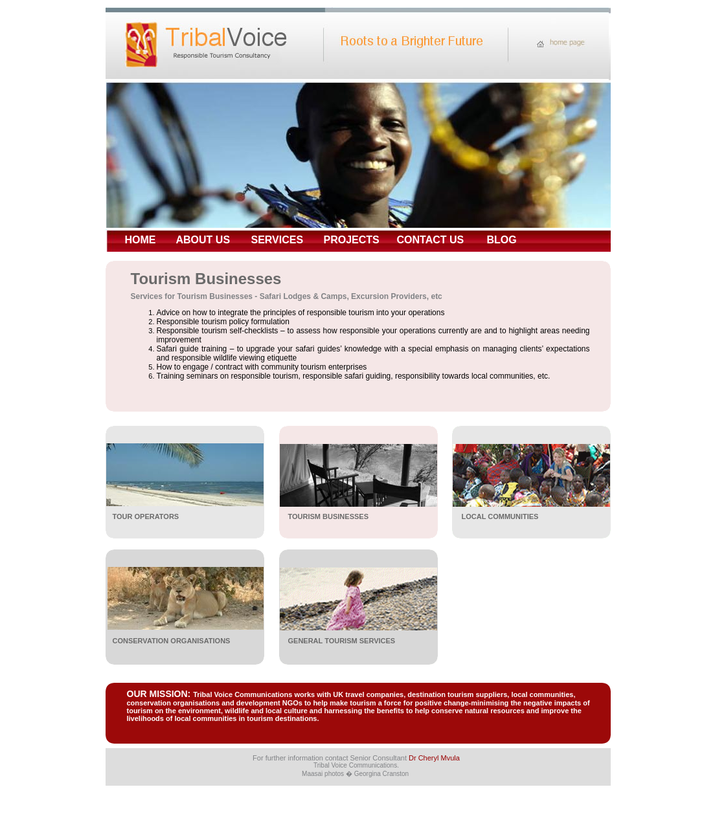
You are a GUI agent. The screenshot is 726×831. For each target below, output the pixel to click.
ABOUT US (203, 239)
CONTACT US (430, 239)
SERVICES (277, 239)
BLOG (502, 239)
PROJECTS (352, 239)
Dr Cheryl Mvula (434, 758)
